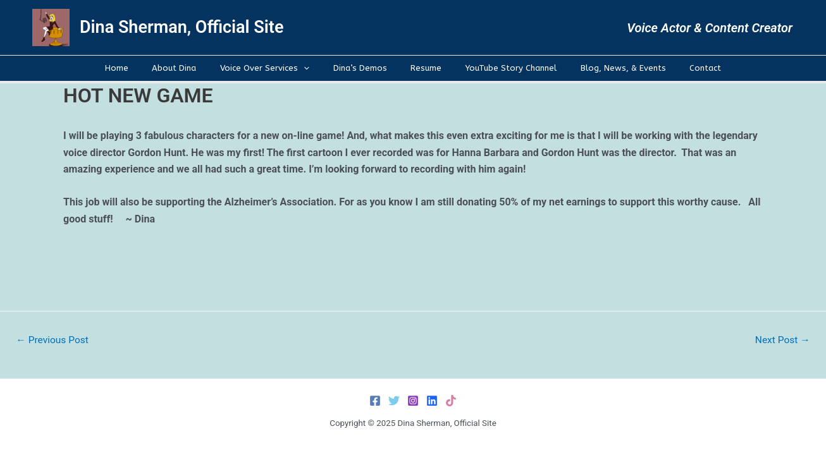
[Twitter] (394, 400)
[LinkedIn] (432, 400)
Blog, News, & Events (604, 68)
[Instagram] (413, 400)
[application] (315, 68)
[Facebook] (375, 400)
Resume (422, 68)
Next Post (781, 340)
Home (142, 68)
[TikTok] (451, 400)
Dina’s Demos (363, 68)
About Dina (193, 68)
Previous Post (53, 340)
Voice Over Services (276, 68)
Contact (679, 68)
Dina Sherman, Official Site (181, 27)
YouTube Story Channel (499, 68)
